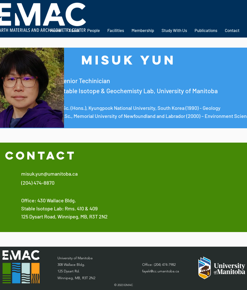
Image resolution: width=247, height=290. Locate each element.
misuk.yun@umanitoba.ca (49, 174)
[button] (116, 30)
